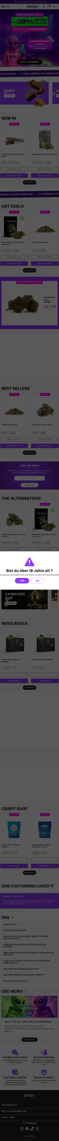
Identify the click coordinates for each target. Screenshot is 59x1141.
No (37, 580)
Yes (22, 580)
